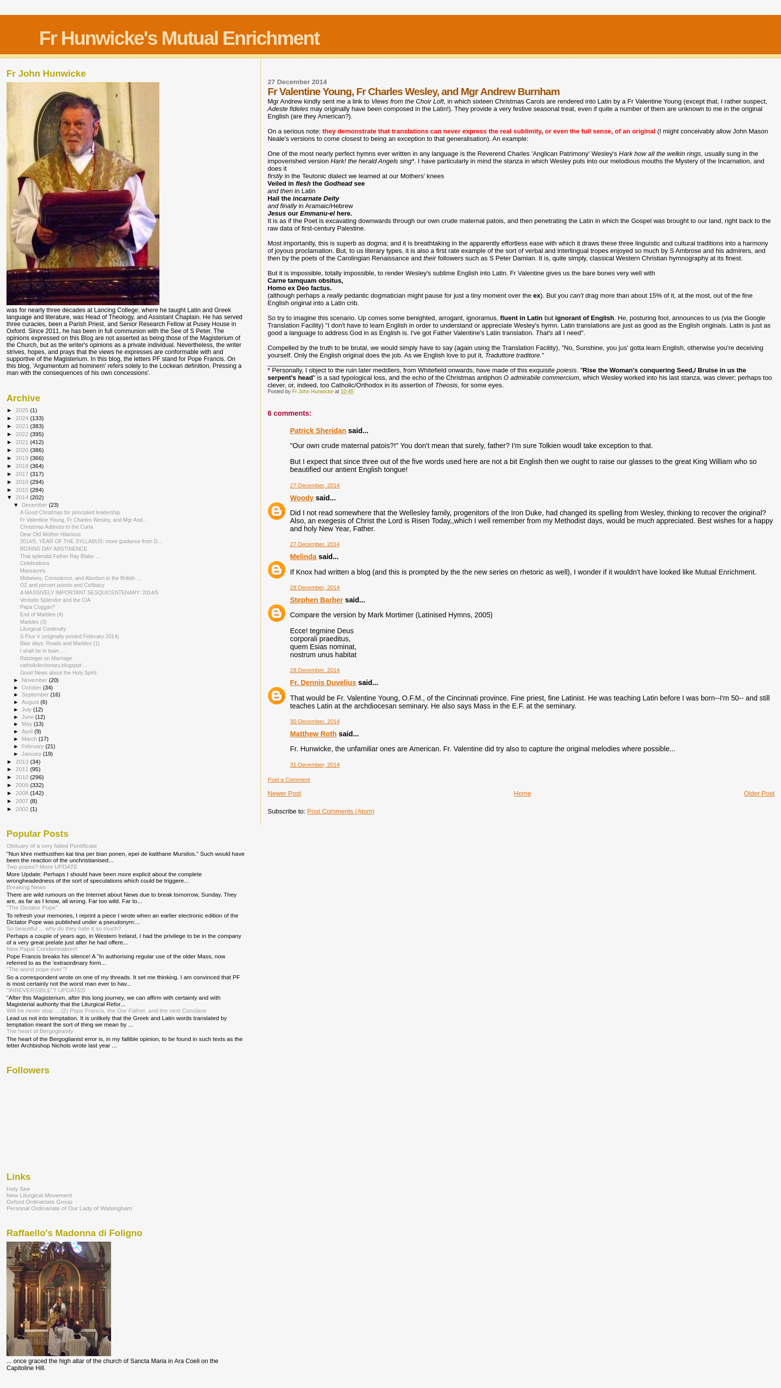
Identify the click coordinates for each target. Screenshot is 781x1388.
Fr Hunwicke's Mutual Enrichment (179, 38)
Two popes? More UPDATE (42, 866)
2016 (22, 481)
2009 (22, 785)
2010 (22, 777)
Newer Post (284, 793)
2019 (22, 458)
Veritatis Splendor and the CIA (55, 600)
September (36, 694)
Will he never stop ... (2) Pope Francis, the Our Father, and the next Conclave (106, 1010)
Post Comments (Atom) (341, 811)
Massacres (32, 571)
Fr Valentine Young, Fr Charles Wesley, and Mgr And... (83, 520)
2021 (22, 442)
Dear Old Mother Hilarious (50, 534)
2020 (22, 450)
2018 (22, 466)
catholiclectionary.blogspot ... (53, 665)
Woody (301, 498)
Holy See (18, 1188)
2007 (22, 801)
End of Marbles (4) (41, 614)
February (34, 746)
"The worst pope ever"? (36, 969)
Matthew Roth (313, 734)
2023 (22, 426)
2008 (22, 793)
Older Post (759, 793)
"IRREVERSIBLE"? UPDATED (46, 990)
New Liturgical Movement (39, 1195)
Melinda (303, 557)
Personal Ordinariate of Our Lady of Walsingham (69, 1208)
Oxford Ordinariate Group (39, 1201)
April (28, 731)
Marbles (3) (33, 622)
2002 (22, 809)
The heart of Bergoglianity (39, 1031)
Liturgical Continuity (43, 629)
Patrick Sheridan (318, 431)
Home (522, 793)
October (32, 688)
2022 (22, 434)
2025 (22, 410)
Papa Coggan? (37, 607)
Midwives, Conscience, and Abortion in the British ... (80, 578)
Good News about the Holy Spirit (58, 673)
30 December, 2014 (315, 721)
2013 (22, 761)
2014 (22, 497)
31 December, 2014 (315, 765)
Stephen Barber (316, 600)
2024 (22, 418)
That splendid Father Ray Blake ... (60, 556)
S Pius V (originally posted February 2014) (69, 636)
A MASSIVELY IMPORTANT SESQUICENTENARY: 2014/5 (89, 592)
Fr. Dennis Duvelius (323, 683)
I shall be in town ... (42, 651)
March (30, 739)
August (31, 702)
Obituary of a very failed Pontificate (51, 845)
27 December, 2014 (315, 485)
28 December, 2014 (315, 587)
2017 (22, 473)
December (35, 505)
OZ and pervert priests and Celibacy (62, 585)
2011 (22, 769)
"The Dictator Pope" (32, 907)
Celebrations (34, 563)
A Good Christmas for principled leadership (70, 512)
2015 (22, 489)
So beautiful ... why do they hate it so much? (63, 928)
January (32, 754)
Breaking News (26, 887)
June (28, 717)
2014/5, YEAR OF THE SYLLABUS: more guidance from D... (91, 541)
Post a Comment (288, 780)
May (28, 724)
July (27, 709)
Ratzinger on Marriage (46, 658)
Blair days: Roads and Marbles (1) (60, 643)
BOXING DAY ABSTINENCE (53, 549)
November (35, 680)
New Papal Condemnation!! (42, 948)
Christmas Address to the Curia (56, 527)
